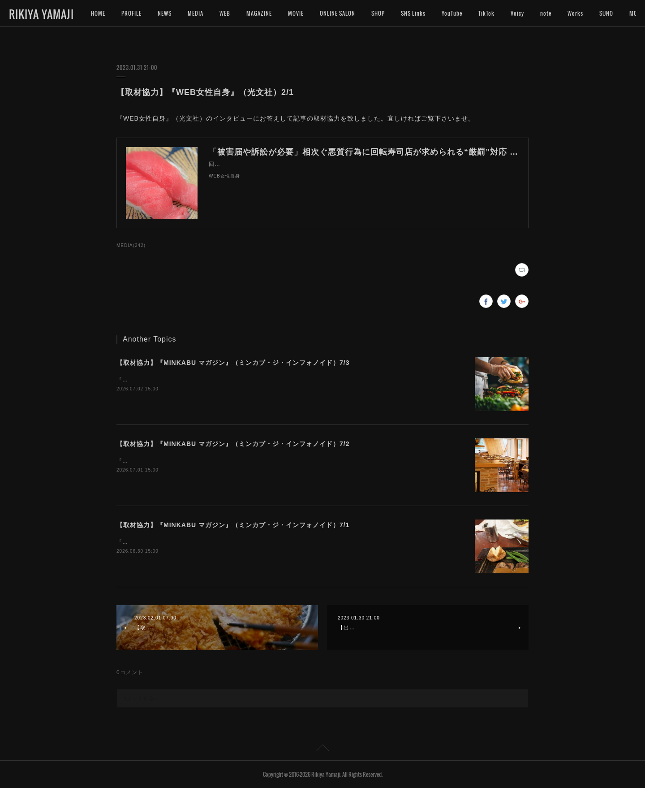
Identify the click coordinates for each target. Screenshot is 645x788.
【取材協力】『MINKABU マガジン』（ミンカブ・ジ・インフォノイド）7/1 (232, 524)
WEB (224, 13)
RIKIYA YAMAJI (41, 14)
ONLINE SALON (337, 13)
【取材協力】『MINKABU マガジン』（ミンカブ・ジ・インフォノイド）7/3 (232, 362)
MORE (606, 13)
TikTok (486, 13)
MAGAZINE (259, 13)
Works (575, 13)
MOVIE (296, 13)
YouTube (452, 13)
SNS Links (413, 13)
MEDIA (195, 13)
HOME (98, 13)
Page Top (322, 749)
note (545, 13)
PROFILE (131, 13)
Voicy (517, 13)
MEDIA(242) (131, 245)
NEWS (165, 13)
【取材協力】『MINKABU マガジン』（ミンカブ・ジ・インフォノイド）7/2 (232, 443)
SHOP (378, 13)
